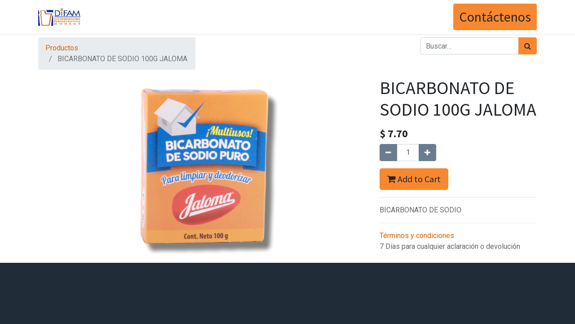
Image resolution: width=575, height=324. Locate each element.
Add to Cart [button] (414, 178)
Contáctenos (495, 16)
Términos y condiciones (417, 235)
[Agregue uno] (427, 152)
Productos (61, 48)
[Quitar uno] (388, 152)
